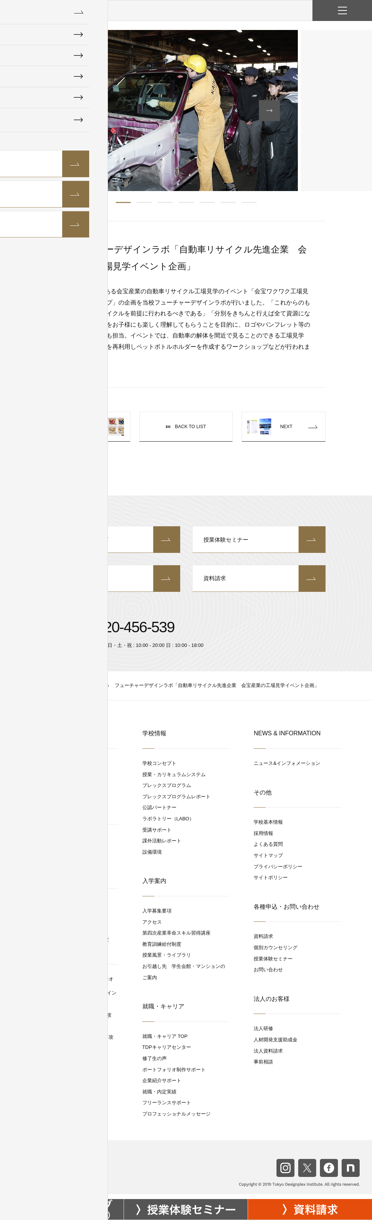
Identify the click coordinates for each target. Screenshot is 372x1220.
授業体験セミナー (259, 541)
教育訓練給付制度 (161, 949)
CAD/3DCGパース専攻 (58, 880)
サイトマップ (268, 860)
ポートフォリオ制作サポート (174, 1074)
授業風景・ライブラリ (166, 960)
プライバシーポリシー (278, 871)
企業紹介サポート (161, 1086)
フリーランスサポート (166, 1108)
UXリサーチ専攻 (52, 933)
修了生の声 (154, 1063)
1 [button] (123, 202)
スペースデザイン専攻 (58, 869)
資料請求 (259, 583)
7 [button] (249, 202)
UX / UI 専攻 (47, 922)
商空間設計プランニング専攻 (65, 857)
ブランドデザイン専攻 (58, 815)
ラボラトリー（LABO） (168, 824)
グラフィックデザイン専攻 (63, 782)
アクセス (152, 927)
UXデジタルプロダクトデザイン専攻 (74, 1042)
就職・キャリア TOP (165, 1041)
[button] (63, 110)
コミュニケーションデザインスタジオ (72, 984)
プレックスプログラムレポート (176, 802)
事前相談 (263, 1067)
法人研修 (263, 1033)
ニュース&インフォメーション (287, 768)
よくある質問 (268, 849)
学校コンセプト (159, 768)
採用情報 (263, 838)
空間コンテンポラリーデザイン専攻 (73, 1020)
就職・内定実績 (159, 1096)
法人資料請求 (268, 1056)
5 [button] (207, 202)
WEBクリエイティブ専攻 (61, 793)
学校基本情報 (268, 827)
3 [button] (165, 202)
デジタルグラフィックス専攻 (65, 1031)
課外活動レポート (161, 846)
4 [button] (186, 202)
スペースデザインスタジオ (60, 844)
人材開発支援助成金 (275, 1045)
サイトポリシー (271, 883)
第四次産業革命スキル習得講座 (176, 938)
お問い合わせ (113, 583)
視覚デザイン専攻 (53, 804)
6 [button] (228, 202)
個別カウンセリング (113, 541)
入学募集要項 (157, 916)
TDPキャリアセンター (166, 1052)
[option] (186, 110)
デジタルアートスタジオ (57, 768)
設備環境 (152, 857)
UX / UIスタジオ (48, 908)
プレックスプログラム (166, 790)
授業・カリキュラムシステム (174, 779)
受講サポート (157, 835)
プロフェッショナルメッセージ (176, 1119)
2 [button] (144, 202)
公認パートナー (159, 812)
